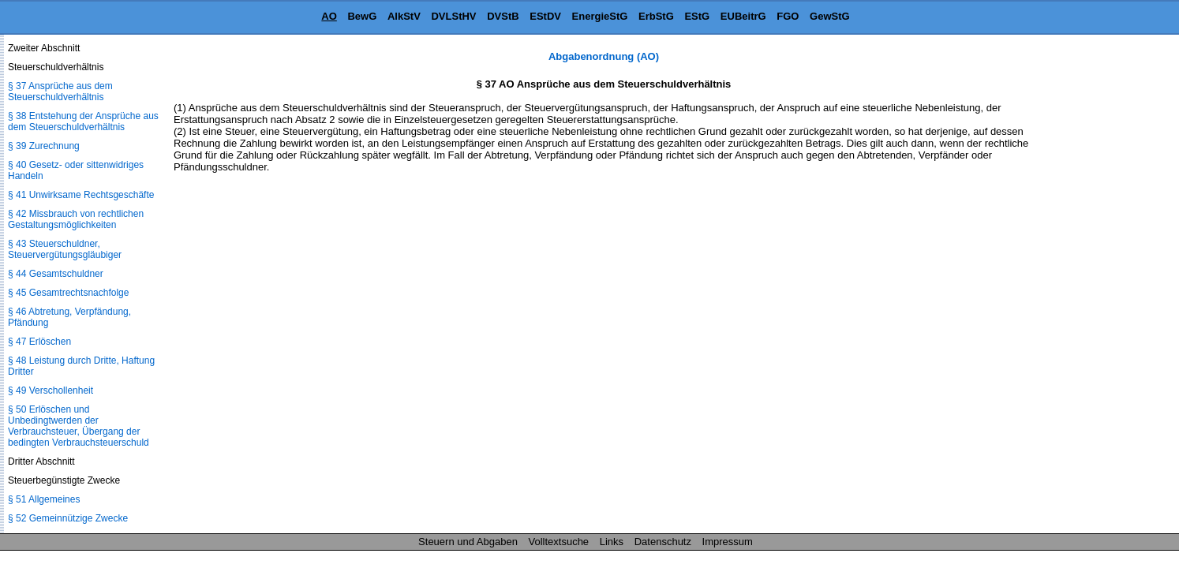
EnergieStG (600, 16)
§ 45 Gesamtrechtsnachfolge (68, 292)
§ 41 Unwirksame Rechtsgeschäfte (81, 194)
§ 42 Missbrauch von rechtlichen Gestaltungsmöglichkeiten (76, 219)
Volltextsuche (559, 541)
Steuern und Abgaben (468, 541)
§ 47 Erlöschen (39, 341)
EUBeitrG (743, 16)
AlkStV (404, 16)
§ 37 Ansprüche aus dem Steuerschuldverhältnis (60, 91)
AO (329, 16)
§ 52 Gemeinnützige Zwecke (68, 518)
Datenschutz (662, 541)
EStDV (545, 16)
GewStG (830, 16)
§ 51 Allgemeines (44, 499)
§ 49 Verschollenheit (50, 390)
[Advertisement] (1100, 287)
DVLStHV (453, 16)
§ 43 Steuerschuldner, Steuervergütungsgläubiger (65, 249)
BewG (361, 16)
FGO (788, 16)
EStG (696, 16)
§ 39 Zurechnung (44, 145)
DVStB (502, 16)
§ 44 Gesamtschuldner (55, 273)
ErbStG (656, 16)
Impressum (727, 541)
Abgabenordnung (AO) (603, 56)
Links (611, 541)
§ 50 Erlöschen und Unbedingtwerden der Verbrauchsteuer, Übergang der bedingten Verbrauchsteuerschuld (78, 426)
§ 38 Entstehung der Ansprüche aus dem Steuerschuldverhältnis (83, 121)
